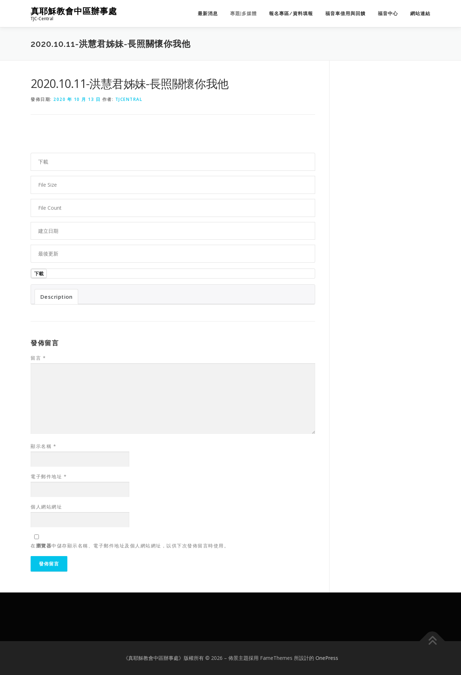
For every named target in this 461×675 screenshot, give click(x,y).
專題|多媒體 (243, 13)
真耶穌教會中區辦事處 (74, 11)
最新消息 (208, 13)
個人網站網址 (46, 506)
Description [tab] (56, 296)
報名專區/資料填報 (291, 13)
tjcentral (129, 99)
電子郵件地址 (49, 476)
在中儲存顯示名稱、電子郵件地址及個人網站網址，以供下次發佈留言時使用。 (130, 545)
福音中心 (388, 13)
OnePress (326, 657)
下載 (39, 273)
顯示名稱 (43, 446)
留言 (38, 358)
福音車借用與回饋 (345, 13)
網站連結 (420, 13)
